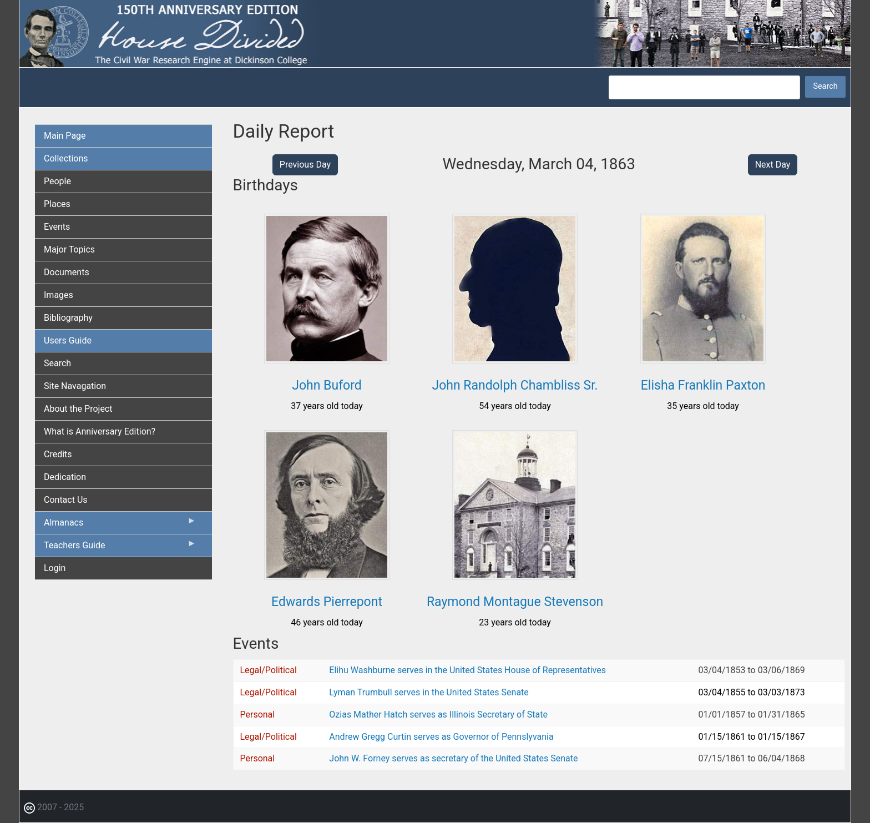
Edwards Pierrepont (326, 601)
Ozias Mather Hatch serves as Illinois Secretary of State (438, 714)
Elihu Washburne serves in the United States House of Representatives (467, 670)
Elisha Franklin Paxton (703, 385)
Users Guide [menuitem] (68, 340)
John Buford (327, 385)
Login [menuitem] (54, 568)
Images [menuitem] (58, 295)
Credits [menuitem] (58, 454)
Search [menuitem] (57, 363)
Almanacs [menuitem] (120, 525)
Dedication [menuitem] (65, 477)
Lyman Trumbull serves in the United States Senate (428, 692)
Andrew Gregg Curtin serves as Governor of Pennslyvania (441, 736)
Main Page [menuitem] (65, 135)
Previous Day (305, 164)
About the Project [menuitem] (78, 408)
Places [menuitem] (57, 204)
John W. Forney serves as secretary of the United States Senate (453, 758)
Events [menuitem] (57, 226)
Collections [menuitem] (66, 158)
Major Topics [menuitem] (69, 249)
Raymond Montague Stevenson (515, 601)
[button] (327, 359)
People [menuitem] (57, 181)
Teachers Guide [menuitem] (120, 548)
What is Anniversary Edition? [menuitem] (99, 431)
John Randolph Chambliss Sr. (515, 385)
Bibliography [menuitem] (68, 317)
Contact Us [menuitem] (66, 499)
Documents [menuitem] (66, 272)
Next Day (773, 164)
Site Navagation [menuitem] (75, 386)
